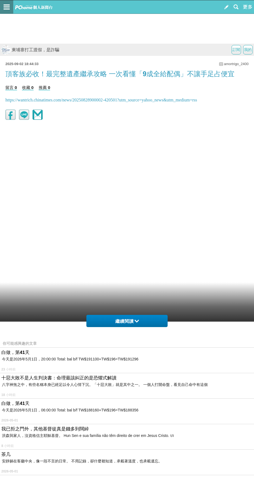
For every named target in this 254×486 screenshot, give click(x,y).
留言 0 (11, 87)
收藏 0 (28, 87)
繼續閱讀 (127, 321)
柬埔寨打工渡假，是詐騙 (30, 50)
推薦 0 (44, 87)
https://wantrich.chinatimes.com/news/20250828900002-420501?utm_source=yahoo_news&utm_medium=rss (101, 100)
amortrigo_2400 (236, 64)
